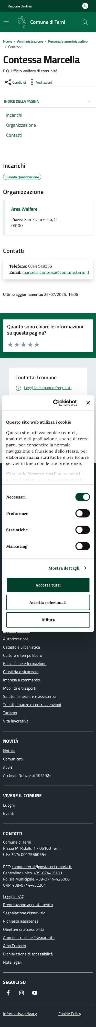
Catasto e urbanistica (21, 647)
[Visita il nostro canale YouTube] (35, 993)
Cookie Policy (69, 1014)
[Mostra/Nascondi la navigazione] (6, 21)
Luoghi (9, 805)
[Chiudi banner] (88, 403)
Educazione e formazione (24, 663)
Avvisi (8, 767)
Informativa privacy (20, 1014)
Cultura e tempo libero (22, 655)
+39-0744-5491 (48, 873)
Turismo (10, 713)
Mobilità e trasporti (19, 688)
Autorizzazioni (15, 639)
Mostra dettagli (64, 568)
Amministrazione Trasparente (29, 937)
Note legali (12, 962)
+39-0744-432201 (29, 885)
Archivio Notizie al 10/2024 (27, 775)
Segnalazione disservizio (24, 913)
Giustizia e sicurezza (20, 672)
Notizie (9, 751)
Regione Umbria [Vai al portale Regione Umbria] (20, 6)
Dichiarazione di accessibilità (28, 954)
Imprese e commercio (21, 680)
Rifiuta (48, 619)
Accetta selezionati (48, 602)
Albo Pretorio (14, 946)
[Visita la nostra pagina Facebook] (8, 993)
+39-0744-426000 (53, 879)
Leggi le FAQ (14, 896)
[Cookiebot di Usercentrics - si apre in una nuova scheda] (57, 402)
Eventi (8, 813)
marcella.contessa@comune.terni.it (55, 272)
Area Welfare (24, 209)
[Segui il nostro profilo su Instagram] (21, 993)
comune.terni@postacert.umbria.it (42, 867)
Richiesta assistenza (20, 921)
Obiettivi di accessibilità (23, 929)
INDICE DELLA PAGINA (48, 101)
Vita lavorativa (15, 721)
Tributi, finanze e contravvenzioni (32, 704)
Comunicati (13, 759)
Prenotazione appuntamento (28, 905)
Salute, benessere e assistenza (29, 696)
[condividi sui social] (15, 82)
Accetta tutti (48, 585)
